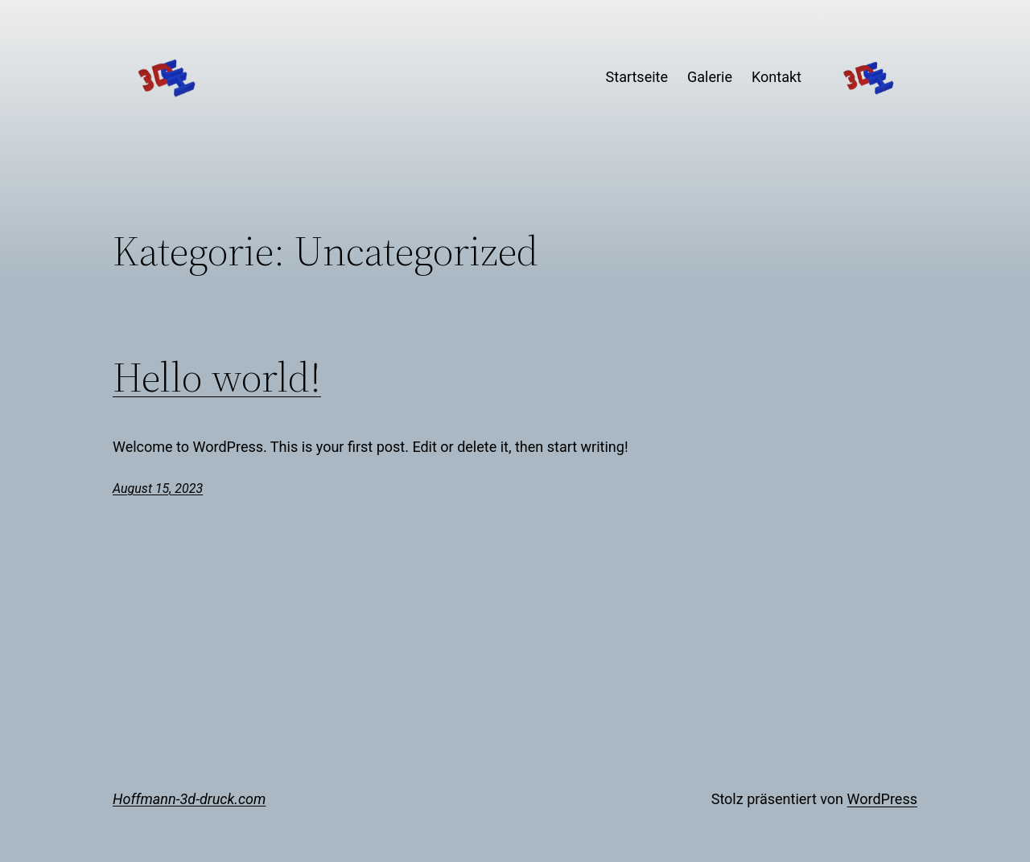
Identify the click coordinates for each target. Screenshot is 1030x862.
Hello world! (217, 377)
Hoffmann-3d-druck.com (189, 798)
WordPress (882, 798)
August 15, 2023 (158, 488)
